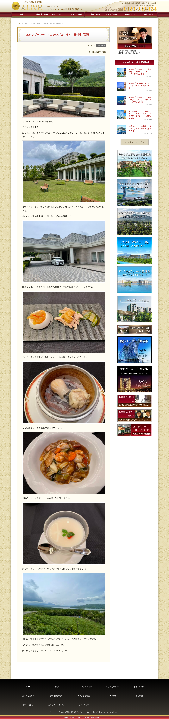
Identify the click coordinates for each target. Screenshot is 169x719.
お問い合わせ (148, 14)
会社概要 (139, 696)
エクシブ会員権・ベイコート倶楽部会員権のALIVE (88, 717)
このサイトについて (56, 705)
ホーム (19, 23)
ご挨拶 (20, 14)
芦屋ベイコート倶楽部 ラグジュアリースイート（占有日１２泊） (140, 128)
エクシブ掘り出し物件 (39, 14)
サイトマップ (84, 705)
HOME (28, 687)
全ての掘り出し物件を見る (134, 142)
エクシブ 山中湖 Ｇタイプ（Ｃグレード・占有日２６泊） (140, 85)
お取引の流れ (57, 14)
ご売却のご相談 (93, 14)
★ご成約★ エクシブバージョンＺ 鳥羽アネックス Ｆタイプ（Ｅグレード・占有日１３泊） (140, 114)
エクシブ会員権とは (84, 687)
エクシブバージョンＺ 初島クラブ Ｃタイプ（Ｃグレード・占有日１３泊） (140, 99)
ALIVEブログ (130, 14)
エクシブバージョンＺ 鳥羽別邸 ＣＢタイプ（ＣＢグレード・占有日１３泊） (140, 71)
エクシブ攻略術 (112, 14)
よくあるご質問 (75, 14)
